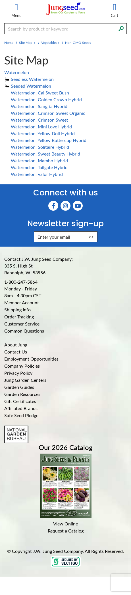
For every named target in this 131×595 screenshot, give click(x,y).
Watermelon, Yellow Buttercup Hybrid (48, 140)
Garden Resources (22, 394)
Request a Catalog (66, 531)
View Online (65, 524)
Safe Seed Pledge (21, 415)
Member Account (21, 302)
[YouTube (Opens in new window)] (78, 206)
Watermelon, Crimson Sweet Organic (48, 113)
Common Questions (24, 331)
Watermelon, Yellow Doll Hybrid (43, 133)
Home (8, 42)
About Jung (15, 345)
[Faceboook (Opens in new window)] (53, 206)
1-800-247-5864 (21, 282)
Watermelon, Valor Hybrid (37, 174)
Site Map (25, 42)
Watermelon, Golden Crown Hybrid (46, 99)
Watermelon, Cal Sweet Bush (40, 93)
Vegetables (49, 42)
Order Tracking (19, 317)
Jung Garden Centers (25, 380)
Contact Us (15, 352)
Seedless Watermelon (32, 79)
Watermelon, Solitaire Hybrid (40, 147)
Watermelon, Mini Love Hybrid (41, 127)
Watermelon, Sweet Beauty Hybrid (45, 154)
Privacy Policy (18, 373)
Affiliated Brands (21, 408)
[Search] (121, 28)
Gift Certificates (20, 401)
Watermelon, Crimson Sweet (39, 120)
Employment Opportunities (31, 359)
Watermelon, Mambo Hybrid (39, 160)
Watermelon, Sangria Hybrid (39, 106)
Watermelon (16, 72)
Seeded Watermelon (31, 86)
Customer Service (21, 324)
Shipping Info (17, 309)
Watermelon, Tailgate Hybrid (39, 167)
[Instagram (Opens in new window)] (65, 206)
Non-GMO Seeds (78, 42)
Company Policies (22, 366)
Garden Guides (19, 387)
